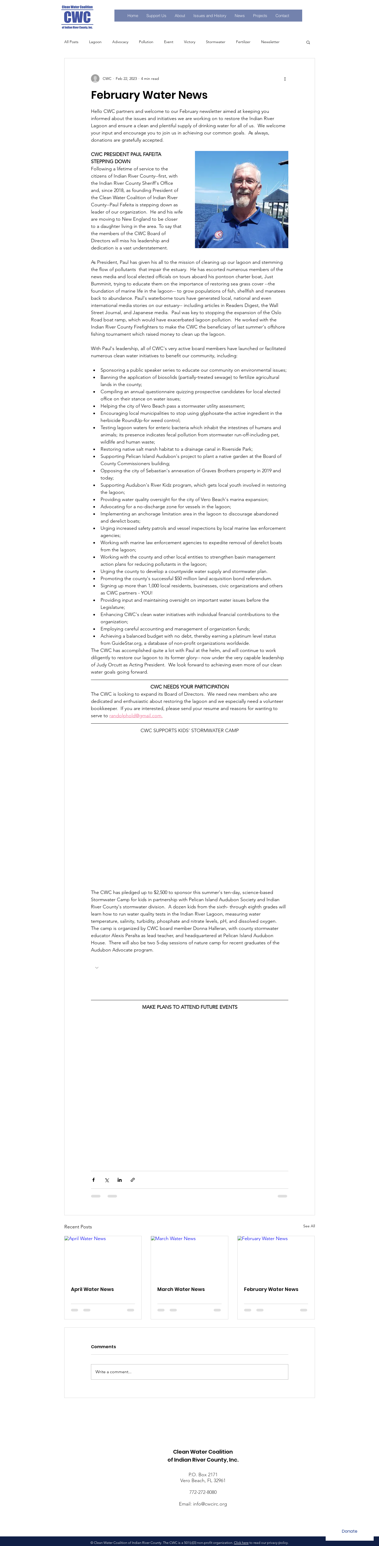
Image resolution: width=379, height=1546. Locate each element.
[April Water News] (103, 1257)
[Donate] (350, 1531)
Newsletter (270, 41)
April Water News (92, 1289)
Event (168, 41)
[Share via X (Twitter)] (106, 1179)
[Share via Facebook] (93, 1179)
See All (309, 1226)
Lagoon (95, 41)
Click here (241, 1543)
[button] (260, 16)
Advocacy (120, 41)
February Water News (271, 1289)
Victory (189, 41)
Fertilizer (243, 41)
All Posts (71, 41)
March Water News (181, 1289)
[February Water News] (276, 1257)
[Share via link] (132, 1179)
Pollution (146, 41)
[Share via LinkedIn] (119, 1179)
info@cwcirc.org (210, 1504)
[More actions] (285, 78)
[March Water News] (189, 1257)
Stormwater (215, 41)
